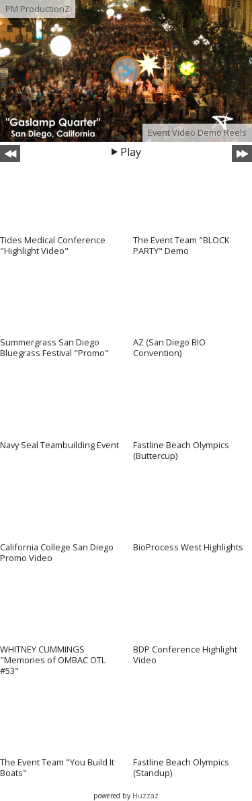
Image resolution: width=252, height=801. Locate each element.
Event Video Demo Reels (197, 132)
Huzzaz (145, 795)
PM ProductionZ (37, 9)
